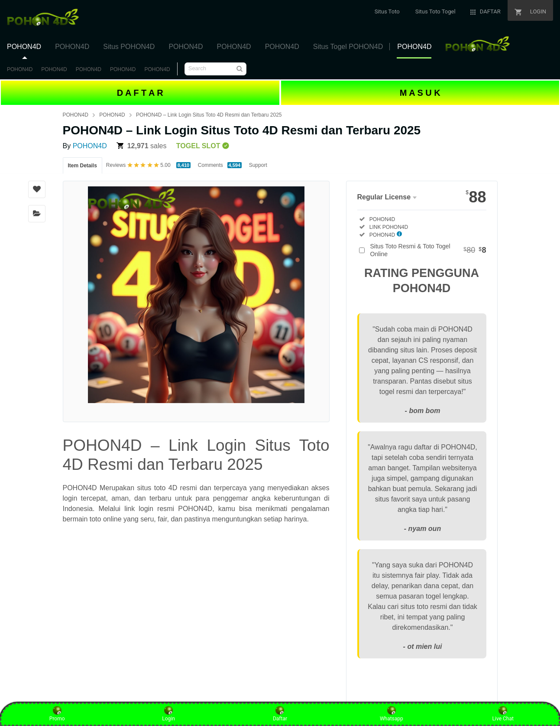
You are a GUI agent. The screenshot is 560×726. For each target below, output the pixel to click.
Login (168, 714)
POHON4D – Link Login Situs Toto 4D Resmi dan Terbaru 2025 (209, 115)
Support (258, 165)
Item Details (82, 166)
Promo (57, 714)
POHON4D (19, 69)
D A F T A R (140, 93)
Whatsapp (391, 714)
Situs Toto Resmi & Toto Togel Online (428, 250)
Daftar (280, 714)
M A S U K (420, 93)
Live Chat (503, 714)
